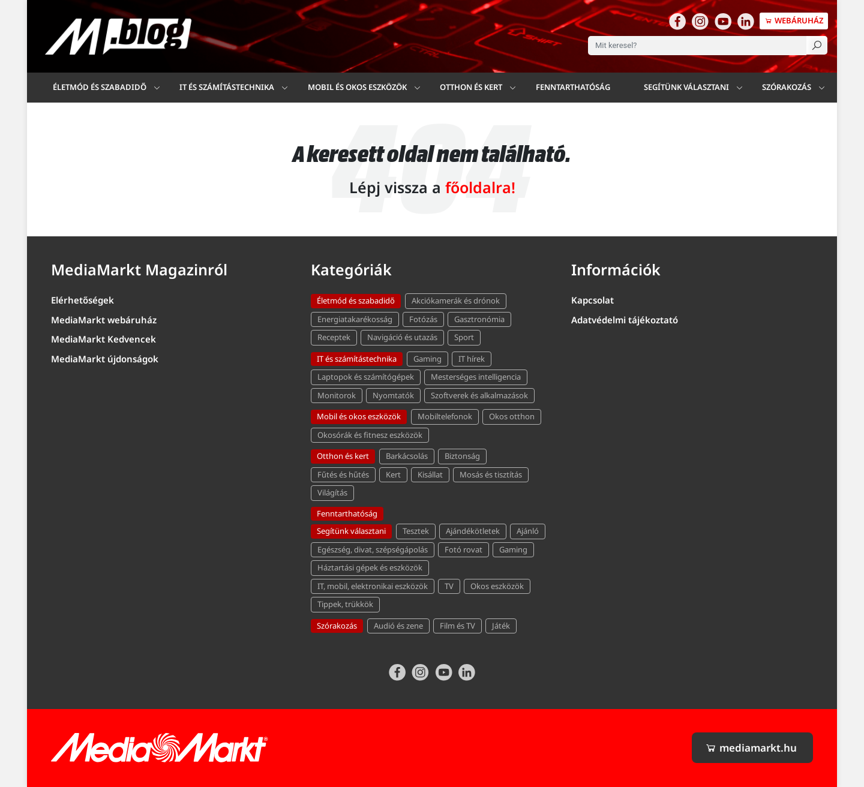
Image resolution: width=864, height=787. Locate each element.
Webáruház (793, 20)
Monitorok (336, 395)
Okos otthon (512, 416)
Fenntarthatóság (573, 87)
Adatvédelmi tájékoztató (624, 320)
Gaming (427, 358)
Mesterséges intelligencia (476, 376)
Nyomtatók (393, 395)
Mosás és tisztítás (491, 474)
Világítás (332, 492)
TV (449, 586)
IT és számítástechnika (226, 87)
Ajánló (528, 530)
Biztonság (462, 455)
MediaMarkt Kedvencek (103, 339)
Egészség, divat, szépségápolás (372, 549)
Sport (464, 337)
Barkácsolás (407, 455)
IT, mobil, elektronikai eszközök (372, 586)
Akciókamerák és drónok (456, 300)
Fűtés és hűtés (343, 474)
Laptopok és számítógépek (365, 376)
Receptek (333, 337)
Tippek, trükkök (345, 604)
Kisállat (430, 474)
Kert (393, 474)
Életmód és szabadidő (99, 87)
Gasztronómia (479, 319)
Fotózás (423, 319)
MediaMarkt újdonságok (104, 359)
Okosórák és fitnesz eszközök (369, 434)
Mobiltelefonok (445, 416)
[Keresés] (816, 45)
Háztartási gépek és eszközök (369, 567)
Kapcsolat (592, 300)
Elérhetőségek (82, 300)
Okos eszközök (497, 586)
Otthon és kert (343, 455)
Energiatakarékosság (354, 319)
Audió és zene (398, 625)
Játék (501, 625)
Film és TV (457, 625)
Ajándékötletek (473, 530)
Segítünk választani (686, 87)
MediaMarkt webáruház (104, 320)
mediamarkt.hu (751, 748)
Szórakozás (786, 87)
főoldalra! (480, 187)
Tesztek (416, 530)
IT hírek (471, 358)
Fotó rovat (463, 549)
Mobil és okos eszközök (359, 416)
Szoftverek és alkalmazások (479, 395)
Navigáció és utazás (402, 337)
